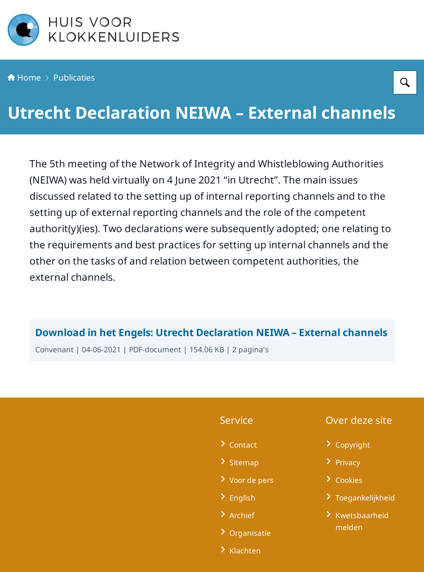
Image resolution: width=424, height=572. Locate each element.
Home (24, 77)
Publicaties (74, 77)
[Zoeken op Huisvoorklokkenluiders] (405, 82)
